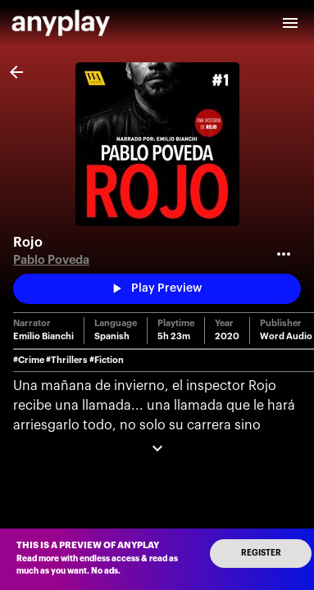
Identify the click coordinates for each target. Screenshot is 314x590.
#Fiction (106, 360)
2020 (227, 336)
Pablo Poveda (51, 260)
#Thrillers (67, 360)
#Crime (28, 360)
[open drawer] (290, 23)
